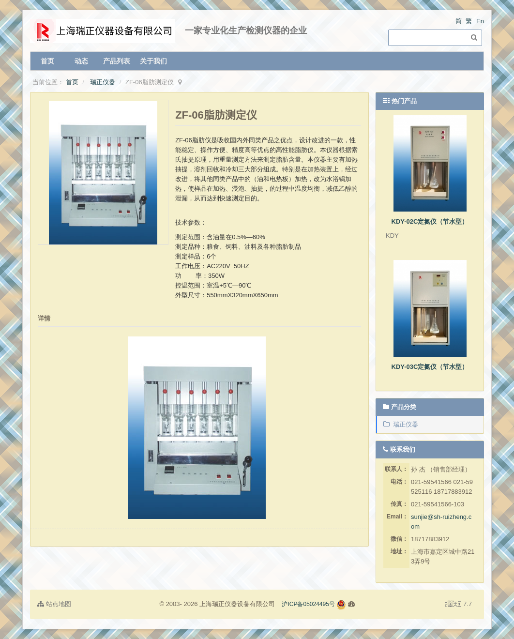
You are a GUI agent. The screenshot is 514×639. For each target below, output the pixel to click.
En (480, 21)
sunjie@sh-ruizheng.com (441, 521)
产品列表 (116, 61)
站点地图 (54, 604)
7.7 (458, 604)
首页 (47, 61)
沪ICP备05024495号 (308, 604)
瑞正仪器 (102, 82)
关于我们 (153, 61)
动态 (81, 61)
